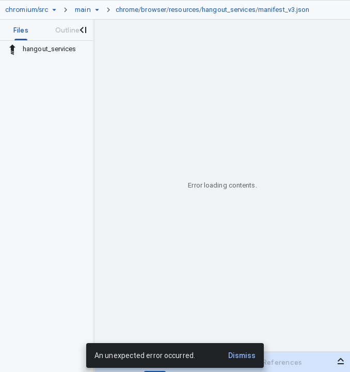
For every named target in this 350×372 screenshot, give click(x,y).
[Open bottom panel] (340, 361)
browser (153, 9)
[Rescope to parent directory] (12, 49)
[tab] (21, 30)
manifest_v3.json (284, 9)
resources (184, 9)
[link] (215, 10)
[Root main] (82, 10)
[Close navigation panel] (82, 30)
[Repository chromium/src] (26, 10)
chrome (127, 9)
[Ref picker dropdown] (97, 10)
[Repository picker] (54, 10)
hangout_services (229, 9)
